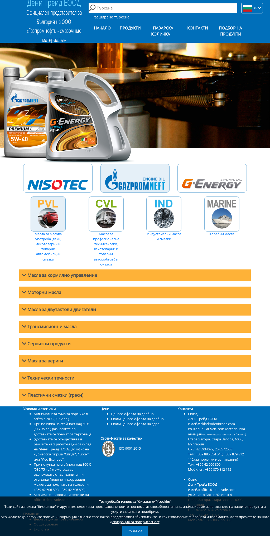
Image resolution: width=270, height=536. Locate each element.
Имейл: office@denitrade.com (211, 489)
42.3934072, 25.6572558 (214, 449)
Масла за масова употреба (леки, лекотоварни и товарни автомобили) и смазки (48, 229)
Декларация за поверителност (135, 521)
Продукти (130, 28)
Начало (102, 28)
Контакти (197, 28)
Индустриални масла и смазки (163, 218)
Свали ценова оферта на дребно (137, 418)
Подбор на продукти (230, 31)
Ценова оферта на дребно (132, 413)
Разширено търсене (111, 16)
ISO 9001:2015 (120, 448)
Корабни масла (221, 216)
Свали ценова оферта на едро (135, 423)
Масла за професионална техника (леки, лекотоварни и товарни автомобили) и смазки (106, 231)
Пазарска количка (162, 31)
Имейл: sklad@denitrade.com (211, 423)
